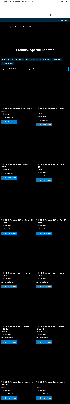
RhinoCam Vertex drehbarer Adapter (38, 59)
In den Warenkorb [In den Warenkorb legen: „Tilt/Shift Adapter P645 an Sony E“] (9, 122)
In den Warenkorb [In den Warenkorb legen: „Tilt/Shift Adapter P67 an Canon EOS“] (44, 180)
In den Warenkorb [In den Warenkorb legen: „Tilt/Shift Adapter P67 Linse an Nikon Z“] (44, 342)
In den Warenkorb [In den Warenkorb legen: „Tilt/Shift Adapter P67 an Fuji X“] (9, 286)
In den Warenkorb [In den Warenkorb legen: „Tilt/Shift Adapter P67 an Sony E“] (44, 286)
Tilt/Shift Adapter (7, 63)
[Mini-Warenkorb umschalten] (50, 15)
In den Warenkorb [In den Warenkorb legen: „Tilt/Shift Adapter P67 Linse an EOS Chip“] (9, 342)
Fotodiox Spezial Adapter (28, 27)
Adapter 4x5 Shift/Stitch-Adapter (13, 59)
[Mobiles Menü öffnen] (2, 19)
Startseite (4, 27)
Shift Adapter (57, 59)
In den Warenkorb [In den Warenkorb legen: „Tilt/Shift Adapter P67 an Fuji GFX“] (44, 233)
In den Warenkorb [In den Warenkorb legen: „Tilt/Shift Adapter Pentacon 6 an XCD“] (44, 398)
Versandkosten (9, 117)
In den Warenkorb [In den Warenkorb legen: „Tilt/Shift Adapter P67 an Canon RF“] (9, 233)
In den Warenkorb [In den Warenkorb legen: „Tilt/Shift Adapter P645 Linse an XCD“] (44, 125)
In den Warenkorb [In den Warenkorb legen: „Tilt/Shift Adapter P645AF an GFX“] (9, 178)
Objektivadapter (13, 27)
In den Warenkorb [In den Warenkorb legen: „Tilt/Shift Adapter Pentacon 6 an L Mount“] (9, 398)
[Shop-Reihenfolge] (54, 69)
